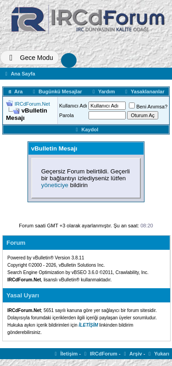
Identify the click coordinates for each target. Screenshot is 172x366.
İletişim (65, 353)
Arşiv (132, 353)
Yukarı (157, 353)
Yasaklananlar (143, 91)
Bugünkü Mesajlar (56, 91)
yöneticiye (54, 185)
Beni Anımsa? (148, 106)
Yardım (102, 91)
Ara (15, 91)
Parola (66, 115)
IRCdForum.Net (32, 104)
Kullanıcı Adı (73, 105)
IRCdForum (99, 353)
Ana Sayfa (19, 73)
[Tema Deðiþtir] (29, 57)
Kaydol (86, 129)
